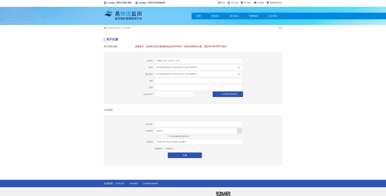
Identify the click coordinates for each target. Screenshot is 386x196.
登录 (223, 3)
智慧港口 (215, 16)
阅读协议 (158, 149)
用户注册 (234, 3)
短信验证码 (148, 94)
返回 (280, 28)
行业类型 (149, 131)
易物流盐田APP (276, 3)
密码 (151, 67)
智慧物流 (253, 16)
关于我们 (247, 3)
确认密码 (149, 74)
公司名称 (149, 124)
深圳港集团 (133, 183)
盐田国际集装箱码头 (150, 183)
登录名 (150, 61)
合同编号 (149, 142)
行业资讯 (272, 16)
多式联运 (234, 16)
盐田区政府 (120, 183)
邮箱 (151, 81)
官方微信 (260, 3)
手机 (151, 87)
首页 (199, 16)
